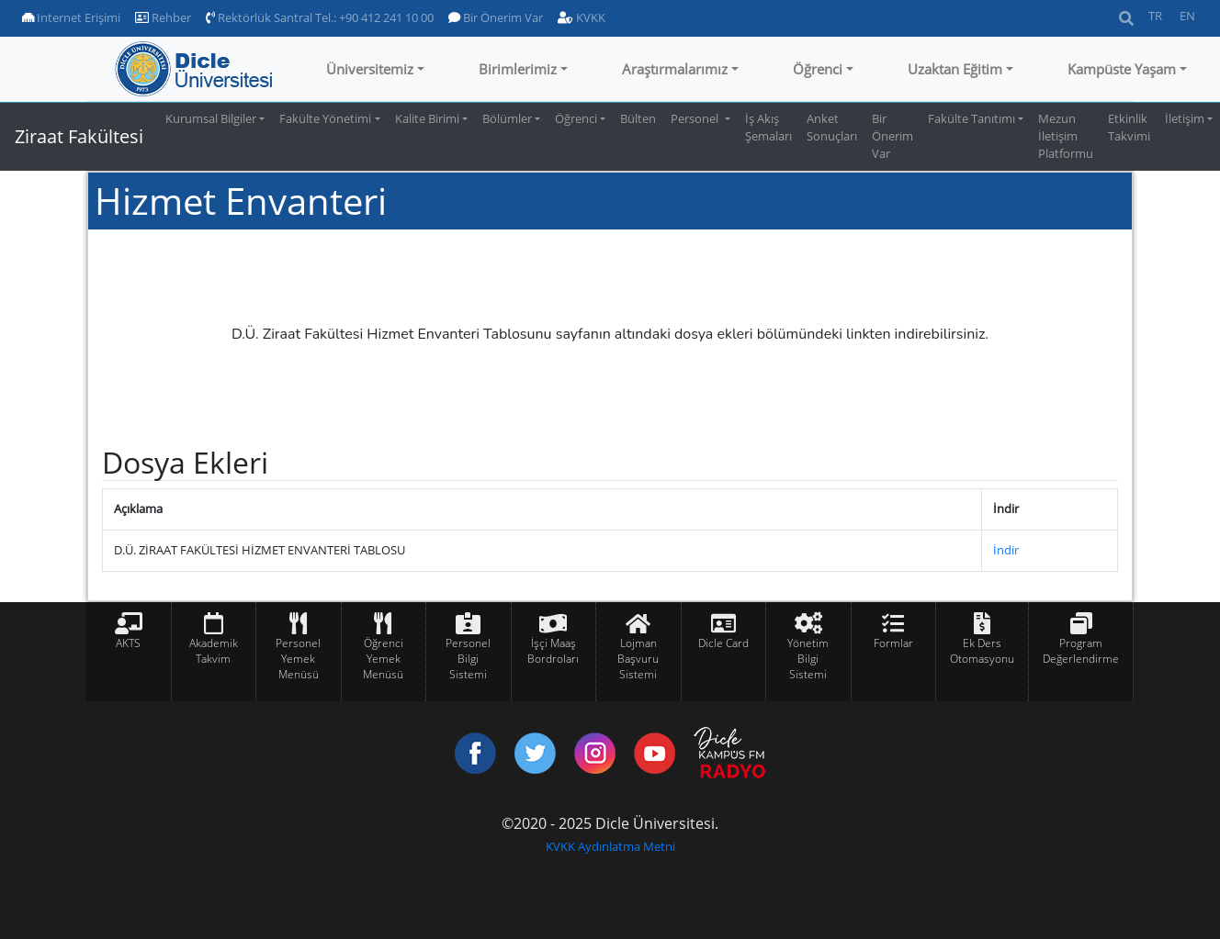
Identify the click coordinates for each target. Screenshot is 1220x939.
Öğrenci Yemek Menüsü (383, 658)
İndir (1006, 550)
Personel (696, 118)
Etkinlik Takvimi (1129, 127)
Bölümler (507, 118)
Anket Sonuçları (832, 127)
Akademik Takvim (213, 650)
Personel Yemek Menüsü (298, 658)
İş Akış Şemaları (768, 127)
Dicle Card (723, 643)
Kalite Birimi (427, 118)
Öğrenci (817, 69)
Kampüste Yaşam (1122, 69)
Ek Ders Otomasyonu (982, 650)
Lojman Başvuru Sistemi (638, 658)
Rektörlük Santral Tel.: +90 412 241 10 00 (320, 17)
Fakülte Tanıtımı (971, 118)
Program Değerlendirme (1081, 650)
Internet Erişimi (71, 17)
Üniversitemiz (369, 69)
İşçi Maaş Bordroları (553, 650)
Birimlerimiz (518, 69)
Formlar (893, 643)
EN (1187, 15)
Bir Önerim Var (495, 17)
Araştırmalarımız (675, 69)
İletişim (1184, 118)
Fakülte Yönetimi (325, 118)
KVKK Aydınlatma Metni (610, 846)
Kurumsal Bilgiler (210, 118)
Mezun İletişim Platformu (1065, 136)
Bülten (638, 118)
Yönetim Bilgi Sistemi (808, 658)
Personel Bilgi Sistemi (468, 658)
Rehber (163, 17)
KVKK (581, 17)
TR (1155, 15)
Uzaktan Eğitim (955, 69)
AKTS (128, 643)
